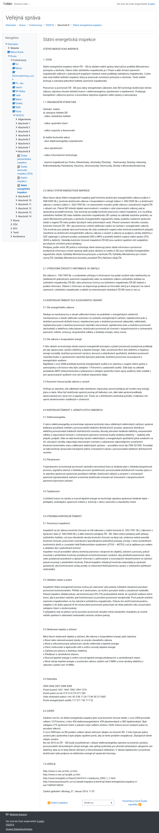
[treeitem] (20, 140)
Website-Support (16, 814)
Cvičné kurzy (35, 25)
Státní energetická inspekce (87, 25)
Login (151, 4)
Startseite (11, 25)
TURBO (7, 4)
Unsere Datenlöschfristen (19, 829)
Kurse (22, 25)
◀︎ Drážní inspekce (58, 802)
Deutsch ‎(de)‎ (21, 4)
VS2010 (50, 25)
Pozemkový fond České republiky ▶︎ (135, 803)
